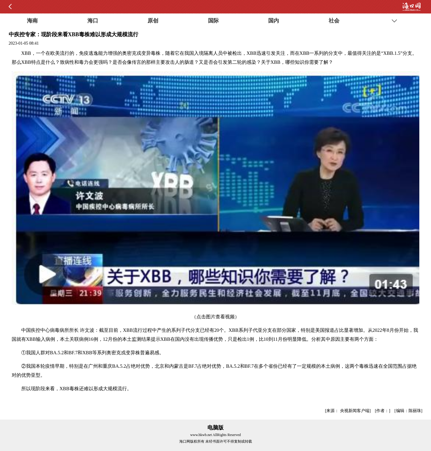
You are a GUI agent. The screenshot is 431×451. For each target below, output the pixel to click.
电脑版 (215, 428)
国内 (273, 21)
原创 (153, 21)
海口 (92, 21)
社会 (334, 21)
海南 (32, 21)
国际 (213, 21)
